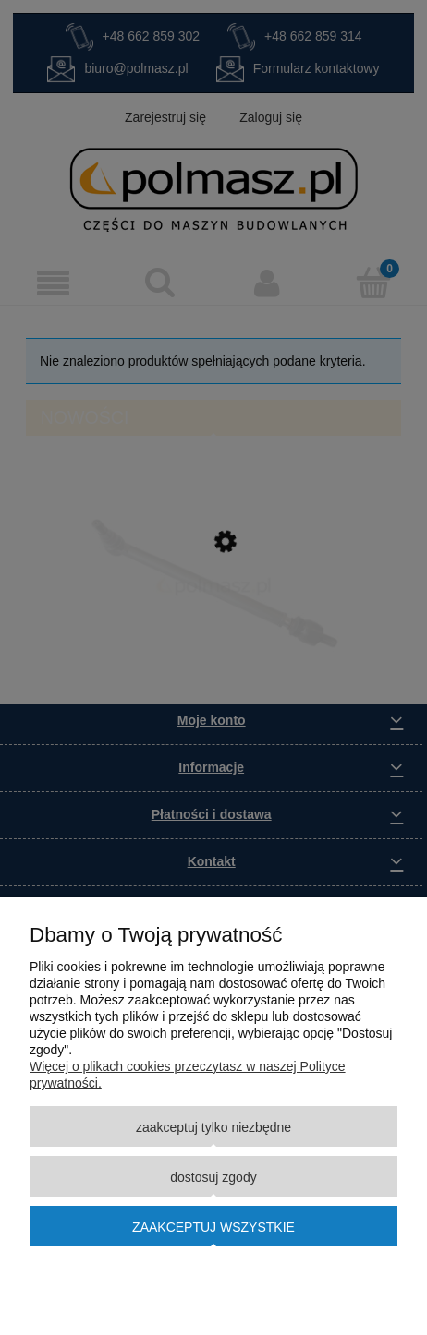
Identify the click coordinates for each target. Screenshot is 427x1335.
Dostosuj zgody (213, 1177)
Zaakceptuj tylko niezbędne (213, 1127)
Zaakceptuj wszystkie (213, 1227)
